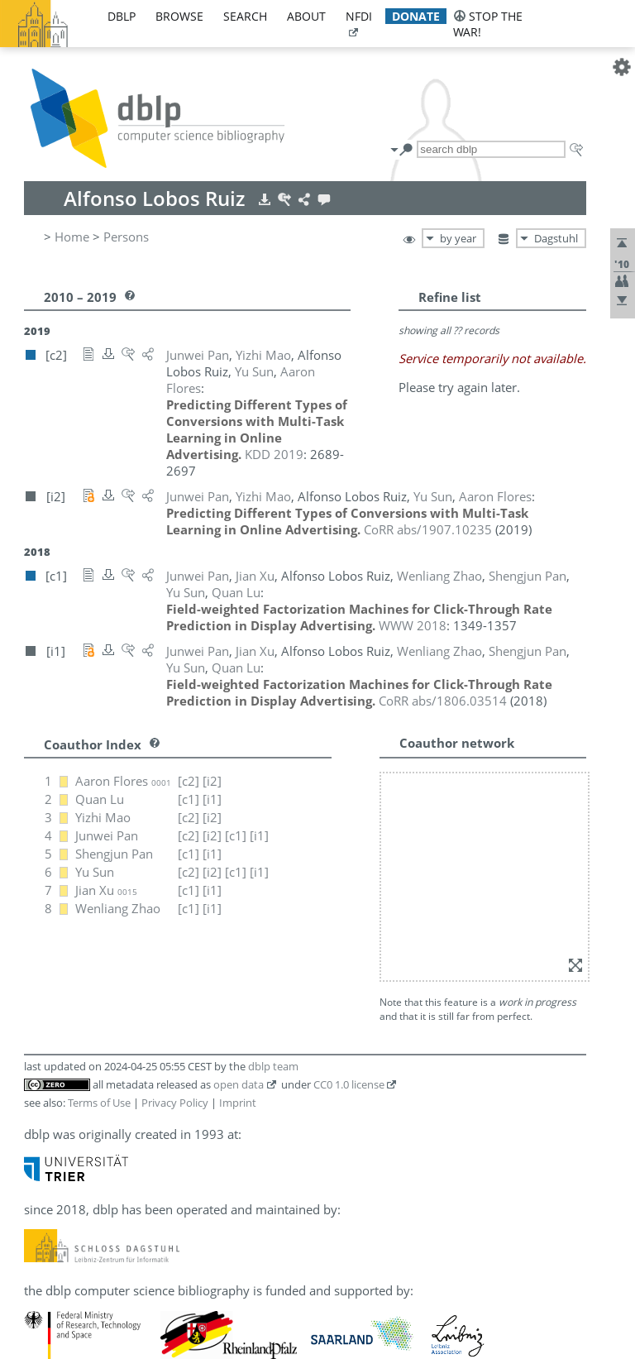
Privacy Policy (174, 1102)
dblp (121, 16)
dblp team (273, 1066)
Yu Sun (94, 872)
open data (238, 1084)
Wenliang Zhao (117, 908)
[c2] (188, 781)
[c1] (188, 799)
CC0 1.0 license (348, 1084)
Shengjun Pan (114, 853)
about (306, 16)
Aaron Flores (123, 781)
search (245, 16)
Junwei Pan (106, 835)
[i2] (212, 781)
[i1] (212, 799)
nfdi (359, 16)
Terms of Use (99, 1102)
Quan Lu (99, 799)
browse (179, 16)
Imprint (237, 1102)
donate (416, 16)
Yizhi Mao (103, 817)
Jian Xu (106, 890)
